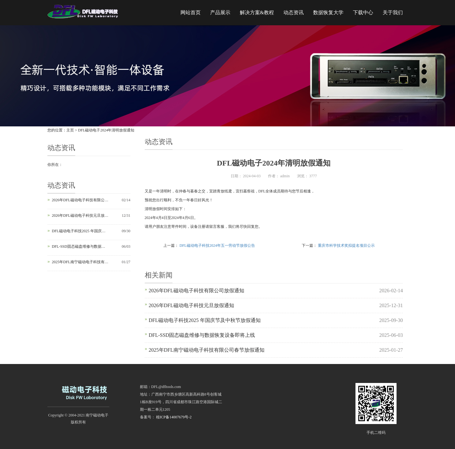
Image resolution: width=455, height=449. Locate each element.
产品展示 (220, 12)
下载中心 (363, 12)
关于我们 (393, 12)
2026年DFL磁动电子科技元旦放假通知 (80, 215)
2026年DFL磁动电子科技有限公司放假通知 (80, 200)
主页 (70, 130)
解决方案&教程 (257, 12)
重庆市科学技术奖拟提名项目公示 (346, 245)
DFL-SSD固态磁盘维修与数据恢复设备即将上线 (80, 246)
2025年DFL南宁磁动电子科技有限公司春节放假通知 (80, 262)
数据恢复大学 (328, 12)
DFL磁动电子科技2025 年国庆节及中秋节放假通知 (80, 231)
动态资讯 (293, 12)
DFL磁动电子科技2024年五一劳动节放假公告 (217, 245)
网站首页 (190, 12)
